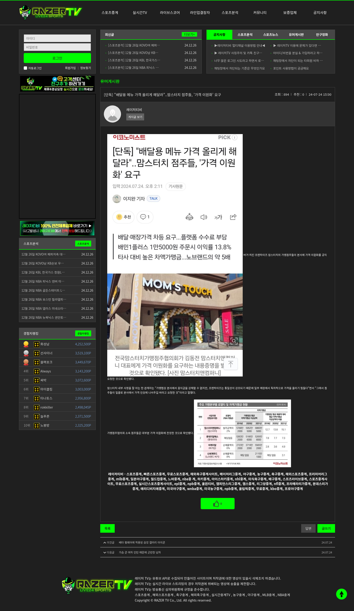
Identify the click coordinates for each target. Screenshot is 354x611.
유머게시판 (296, 34)
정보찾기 (85, 68)
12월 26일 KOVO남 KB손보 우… (42, 263)
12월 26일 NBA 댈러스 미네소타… (43, 308)
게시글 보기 (135, 117)
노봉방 (41, 425)
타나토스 (43, 398)
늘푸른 (41, 416)
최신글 (109, 34)
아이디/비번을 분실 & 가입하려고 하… (297, 53)
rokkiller (43, 407)
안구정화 (322, 34)
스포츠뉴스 (270, 34)
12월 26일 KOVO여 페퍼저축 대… (43, 254)
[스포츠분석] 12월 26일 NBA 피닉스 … (132, 67)
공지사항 (219, 34)
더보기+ (189, 34)
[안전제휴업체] (57, 228)
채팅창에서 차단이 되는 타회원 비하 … (297, 60)
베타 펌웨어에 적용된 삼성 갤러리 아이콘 (142, 542)
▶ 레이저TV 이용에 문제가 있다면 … (296, 45)
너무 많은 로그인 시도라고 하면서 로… (238, 60)
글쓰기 (326, 528)
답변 (308, 528)
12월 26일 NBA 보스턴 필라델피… (43, 299)
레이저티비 (134, 109)
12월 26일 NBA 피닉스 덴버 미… (42, 281)
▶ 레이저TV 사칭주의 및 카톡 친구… (237, 53)
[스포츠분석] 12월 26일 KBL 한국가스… (133, 60)
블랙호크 (43, 362)
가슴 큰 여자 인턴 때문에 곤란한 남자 (140, 552)
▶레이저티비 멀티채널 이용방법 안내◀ (238, 45)
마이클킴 (43, 389)
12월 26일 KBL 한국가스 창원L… (43, 272)
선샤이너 (43, 353)
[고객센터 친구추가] (57, 83)
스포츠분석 (245, 34)
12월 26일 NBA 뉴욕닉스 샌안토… (43, 317)
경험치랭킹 (83, 333)
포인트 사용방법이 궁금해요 (290, 68)
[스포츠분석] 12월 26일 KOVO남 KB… (132, 52)
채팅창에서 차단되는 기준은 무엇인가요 (238, 68)
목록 (107, 528)
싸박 (40, 380)
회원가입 (70, 68)
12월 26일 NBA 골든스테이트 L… (43, 290)
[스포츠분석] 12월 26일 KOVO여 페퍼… (133, 45)
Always (42, 371)
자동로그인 (33, 68)
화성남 (41, 344)
